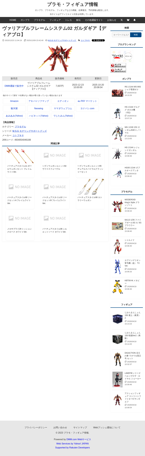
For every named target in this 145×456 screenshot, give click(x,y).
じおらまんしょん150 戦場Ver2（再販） (132, 335)
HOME (12, 20)
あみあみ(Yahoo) (14, 116)
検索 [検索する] (136, 35)
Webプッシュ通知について (107, 427)
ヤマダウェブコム (63, 108)
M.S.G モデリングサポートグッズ (62, 40)
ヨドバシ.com (87, 108)
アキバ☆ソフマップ (38, 101)
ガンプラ (25, 20)
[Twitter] (121, 20)
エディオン (63, 101)
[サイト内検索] (121, 34)
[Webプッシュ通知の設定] (134, 20)
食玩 (78, 20)
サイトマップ (80, 427)
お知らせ (111, 20)
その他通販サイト (94, 20)
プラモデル (39, 20)
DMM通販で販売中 (14, 86)
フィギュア (55, 20)
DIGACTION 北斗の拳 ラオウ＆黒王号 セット (133, 356)
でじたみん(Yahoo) (63, 116)
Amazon (14, 101)
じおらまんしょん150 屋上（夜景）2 (132, 315)
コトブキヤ (85, 40)
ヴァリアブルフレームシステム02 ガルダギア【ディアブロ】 (38, 86)
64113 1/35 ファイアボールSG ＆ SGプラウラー (133, 222)
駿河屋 (14, 108)
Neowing (38, 108)
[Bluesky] (128, 20)
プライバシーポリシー (35, 427)
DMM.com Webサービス (79, 439)
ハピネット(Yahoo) (38, 116)
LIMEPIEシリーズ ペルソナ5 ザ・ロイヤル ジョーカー (133, 376)
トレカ (68, 20)
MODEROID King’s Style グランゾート (132, 202)
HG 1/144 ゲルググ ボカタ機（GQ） (132, 110)
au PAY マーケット (87, 101)
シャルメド (130, 240)
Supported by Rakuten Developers (72, 447)
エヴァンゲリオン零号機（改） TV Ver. (132, 263)
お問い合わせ (60, 427)
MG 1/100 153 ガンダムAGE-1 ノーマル (133, 130)
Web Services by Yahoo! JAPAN (72, 443)
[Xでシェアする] (98, 40)
